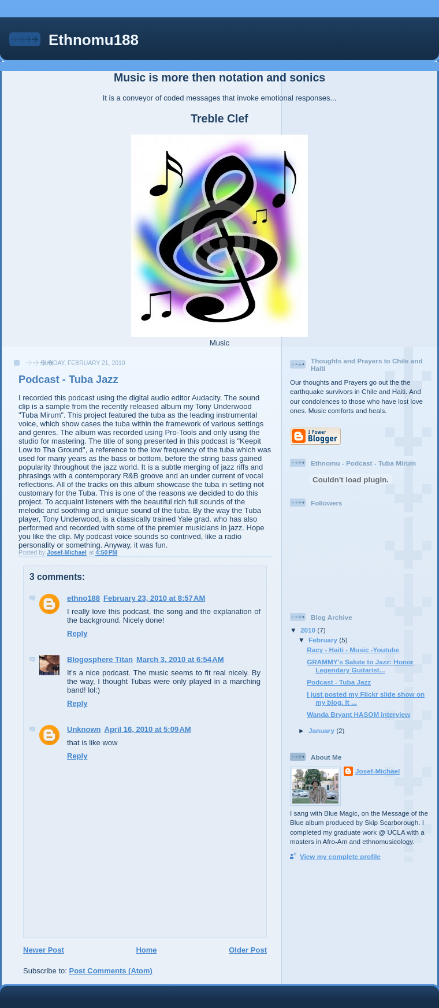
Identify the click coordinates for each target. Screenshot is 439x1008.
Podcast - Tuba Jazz (339, 682)
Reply (77, 633)
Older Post (248, 950)
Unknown (84, 729)
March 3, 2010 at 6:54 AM (180, 659)
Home (146, 950)
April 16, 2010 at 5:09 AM (148, 729)
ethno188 (83, 598)
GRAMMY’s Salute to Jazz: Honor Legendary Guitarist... (360, 666)
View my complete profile (340, 856)
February (323, 640)
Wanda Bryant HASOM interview (358, 714)
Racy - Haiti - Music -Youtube (353, 649)
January (322, 730)
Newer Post (43, 950)
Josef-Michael (377, 771)
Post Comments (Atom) (110, 970)
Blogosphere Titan (100, 659)
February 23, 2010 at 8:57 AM (154, 598)
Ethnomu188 (94, 40)
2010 (308, 630)
